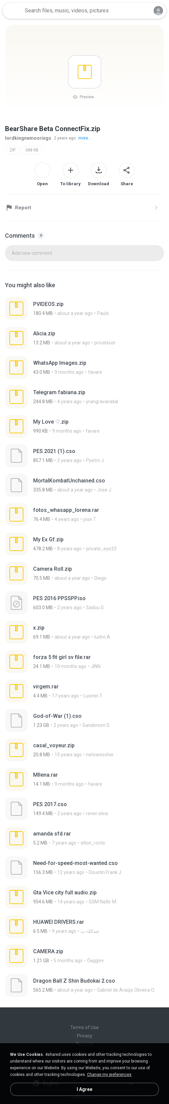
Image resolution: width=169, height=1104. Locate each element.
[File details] (72, 308)
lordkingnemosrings (28, 138)
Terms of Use (84, 1027)
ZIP (12, 150)
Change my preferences (109, 1074)
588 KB (31, 150)
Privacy (84, 1035)
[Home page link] (13, 11)
